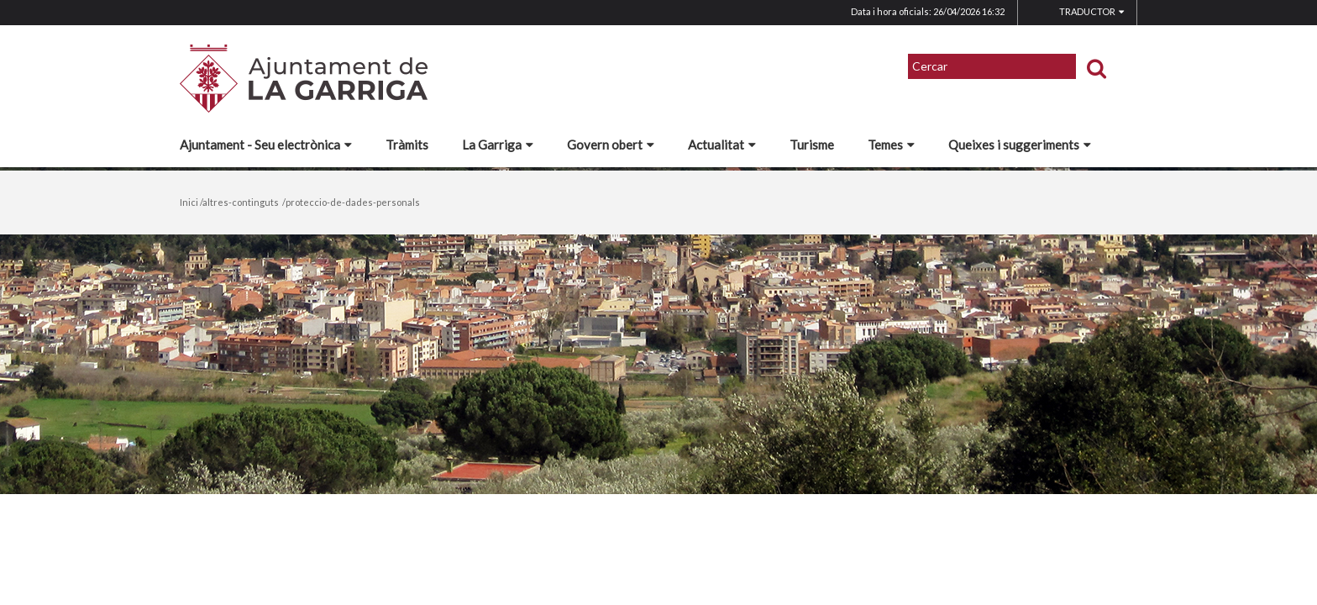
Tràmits (407, 144)
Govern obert (610, 144)
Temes (891, 144)
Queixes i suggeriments (1019, 144)
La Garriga (497, 144)
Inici (189, 202)
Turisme (812, 144)
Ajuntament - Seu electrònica (266, 144)
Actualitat (722, 144)
